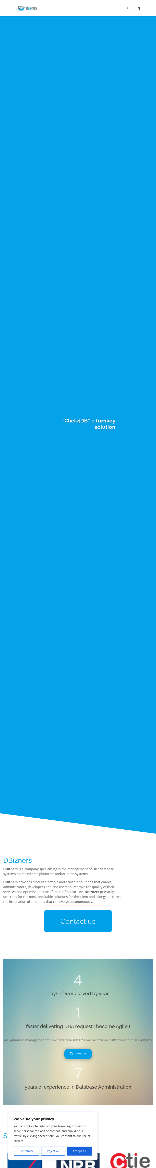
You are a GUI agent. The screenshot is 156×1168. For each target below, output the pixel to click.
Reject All (53, 1151)
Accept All (79, 1151)
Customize (27, 1151)
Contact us (78, 921)
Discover (78, 1054)
